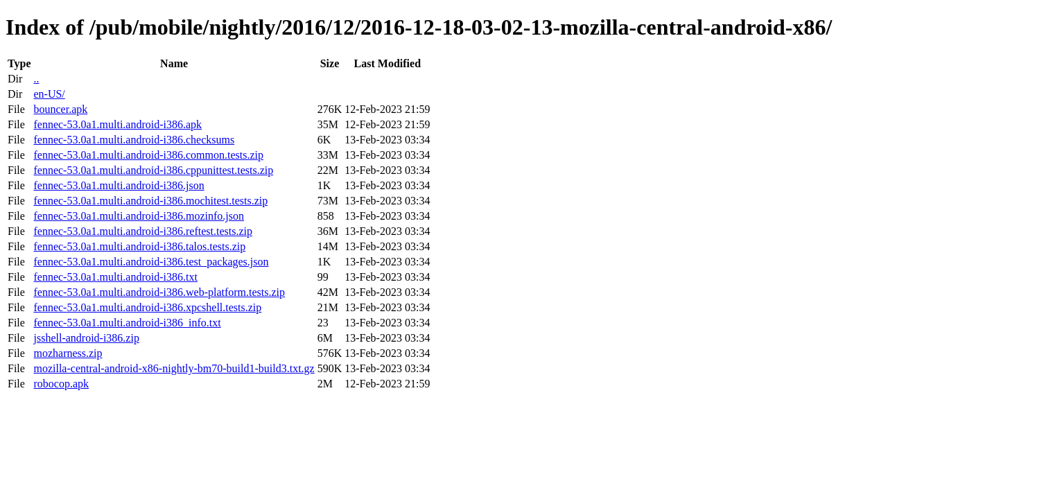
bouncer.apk (60, 109)
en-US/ (48, 94)
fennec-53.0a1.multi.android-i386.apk (117, 124)
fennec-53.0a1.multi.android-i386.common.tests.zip (148, 155)
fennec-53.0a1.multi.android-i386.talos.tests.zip (139, 246)
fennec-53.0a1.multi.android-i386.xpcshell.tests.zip (147, 307)
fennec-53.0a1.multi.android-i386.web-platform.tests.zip (159, 292)
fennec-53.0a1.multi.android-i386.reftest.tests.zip (142, 231)
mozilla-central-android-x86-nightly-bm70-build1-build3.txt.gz (173, 368)
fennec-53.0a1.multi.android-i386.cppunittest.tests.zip (153, 170)
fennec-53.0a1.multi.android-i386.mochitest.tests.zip (150, 201)
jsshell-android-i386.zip (86, 338)
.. (36, 79)
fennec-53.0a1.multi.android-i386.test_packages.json (150, 262)
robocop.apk (61, 383)
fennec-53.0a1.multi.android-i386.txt (115, 277)
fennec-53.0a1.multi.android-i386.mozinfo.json (138, 216)
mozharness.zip (67, 353)
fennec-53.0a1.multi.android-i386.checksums (133, 140)
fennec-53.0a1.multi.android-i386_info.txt (126, 323)
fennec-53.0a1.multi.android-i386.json (118, 185)
